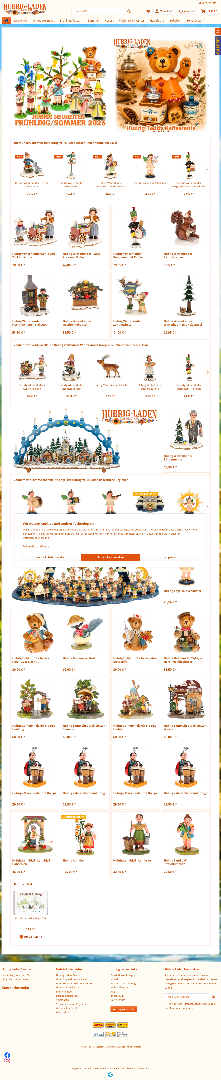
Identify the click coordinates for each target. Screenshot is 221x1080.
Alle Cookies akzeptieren (110, 557)
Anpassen (170, 557)
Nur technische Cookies (50, 557)
